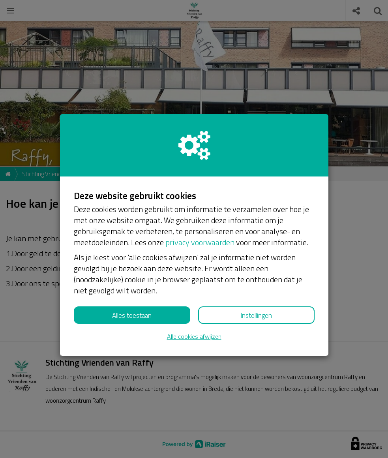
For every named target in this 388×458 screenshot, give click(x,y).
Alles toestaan (132, 315)
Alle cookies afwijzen (194, 336)
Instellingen (256, 315)
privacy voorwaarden (199, 242)
